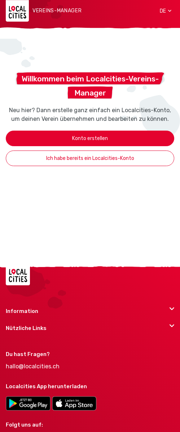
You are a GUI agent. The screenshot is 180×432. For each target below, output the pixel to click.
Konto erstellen (90, 138)
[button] (163, 11)
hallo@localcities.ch (33, 366)
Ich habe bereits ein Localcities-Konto (90, 158)
